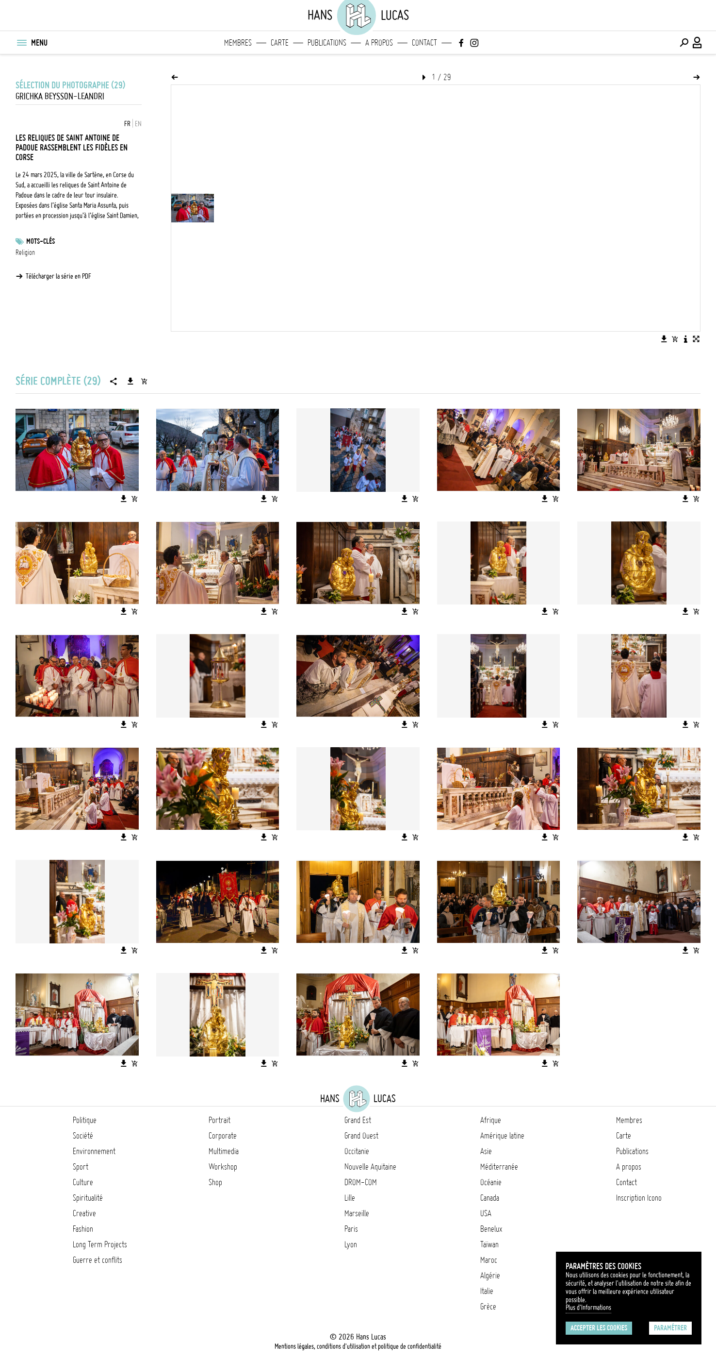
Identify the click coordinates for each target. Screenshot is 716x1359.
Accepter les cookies (598, 1328)
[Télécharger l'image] (664, 339)
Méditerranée (499, 1167)
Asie (486, 1151)
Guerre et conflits (97, 1260)
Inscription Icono (639, 1198)
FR (127, 123)
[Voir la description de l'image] (685, 339)
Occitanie (356, 1151)
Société (83, 1136)
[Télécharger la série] (130, 381)
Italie (486, 1291)
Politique (85, 1120)
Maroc (488, 1260)
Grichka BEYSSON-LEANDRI (60, 96)
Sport (80, 1167)
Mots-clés (40, 241)
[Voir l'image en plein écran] (696, 339)
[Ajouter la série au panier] (144, 381)
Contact (424, 43)
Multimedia (224, 1151)
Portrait (219, 1120)
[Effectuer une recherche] (684, 43)
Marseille (356, 1213)
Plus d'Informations (588, 1307)
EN (138, 123)
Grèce (488, 1306)
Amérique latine (502, 1136)
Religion (25, 252)
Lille (349, 1198)
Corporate (223, 1136)
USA (485, 1213)
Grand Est (357, 1120)
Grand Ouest (361, 1136)
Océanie (491, 1182)
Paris (351, 1229)
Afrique (490, 1120)
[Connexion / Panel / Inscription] (697, 43)
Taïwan (489, 1244)
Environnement (94, 1151)
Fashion (83, 1229)
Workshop (223, 1167)
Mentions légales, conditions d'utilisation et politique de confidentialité (358, 1346)
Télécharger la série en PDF (58, 276)
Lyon (350, 1244)
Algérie (490, 1275)
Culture (83, 1182)
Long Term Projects (100, 1244)
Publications (327, 43)
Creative (84, 1213)
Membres (238, 43)
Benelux (491, 1229)
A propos (379, 43)
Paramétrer (670, 1328)
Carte (280, 43)
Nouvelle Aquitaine (370, 1167)
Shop (215, 1182)
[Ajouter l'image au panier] (674, 339)
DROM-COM (360, 1182)
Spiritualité (88, 1198)
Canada (489, 1198)
